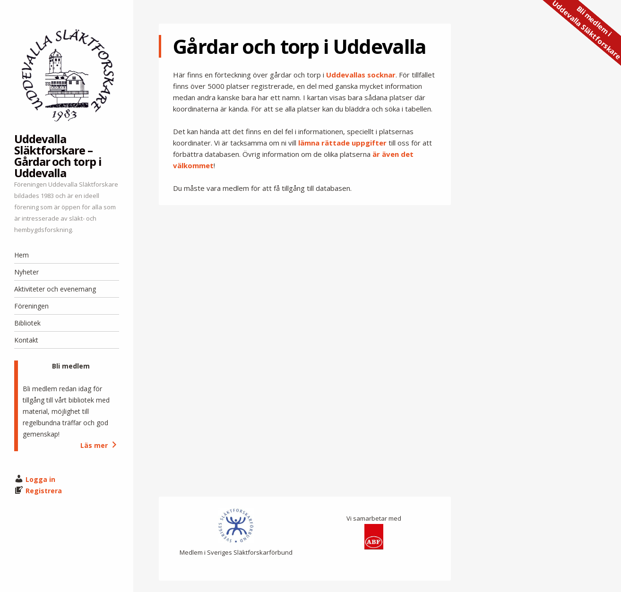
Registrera (44, 490)
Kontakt (26, 339)
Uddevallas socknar (361, 74)
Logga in (40, 479)
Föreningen (31, 305)
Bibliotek (27, 322)
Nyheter (26, 271)
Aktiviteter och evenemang (55, 288)
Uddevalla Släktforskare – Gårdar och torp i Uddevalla (58, 155)
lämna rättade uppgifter (342, 142)
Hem (21, 254)
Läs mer (99, 445)
